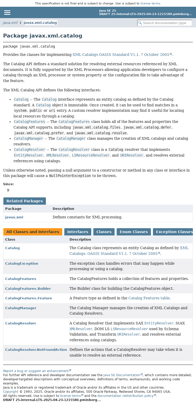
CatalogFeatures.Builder (28, 289)
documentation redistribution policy (125, 396)
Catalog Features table (149, 298)
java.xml (10, 23)
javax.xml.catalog (40, 23)
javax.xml (14, 217)
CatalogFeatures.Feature (28, 298)
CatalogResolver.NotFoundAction (36, 350)
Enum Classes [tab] (134, 232)
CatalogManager (20, 308)
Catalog (12, 248)
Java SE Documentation (121, 375)
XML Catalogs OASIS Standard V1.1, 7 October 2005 (121, 55)
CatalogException (21, 263)
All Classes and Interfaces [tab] (32, 232)
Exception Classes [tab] (174, 232)
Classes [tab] (103, 232)
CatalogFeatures (20, 279)
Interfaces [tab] (77, 232)
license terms (150, 3)
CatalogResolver (20, 323)
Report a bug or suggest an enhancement (36, 371)
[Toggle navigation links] (7, 12)
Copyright (10, 392)
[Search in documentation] (164, 23)
